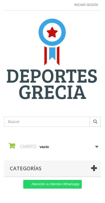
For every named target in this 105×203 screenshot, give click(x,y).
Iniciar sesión (86, 4)
